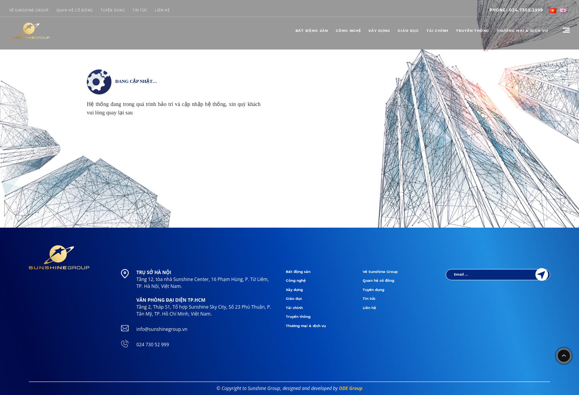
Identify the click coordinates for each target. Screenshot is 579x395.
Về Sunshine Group (29, 10)
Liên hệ (369, 308)
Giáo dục (408, 30)
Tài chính (437, 30)
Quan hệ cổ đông (74, 10)
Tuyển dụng (113, 10)
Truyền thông (472, 30)
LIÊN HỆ (162, 10)
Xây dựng (379, 30)
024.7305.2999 (516, 10)
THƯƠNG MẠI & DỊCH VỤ (522, 30)
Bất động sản (311, 30)
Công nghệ (348, 30)
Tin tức (140, 10)
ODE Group (350, 388)
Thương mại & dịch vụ (306, 326)
